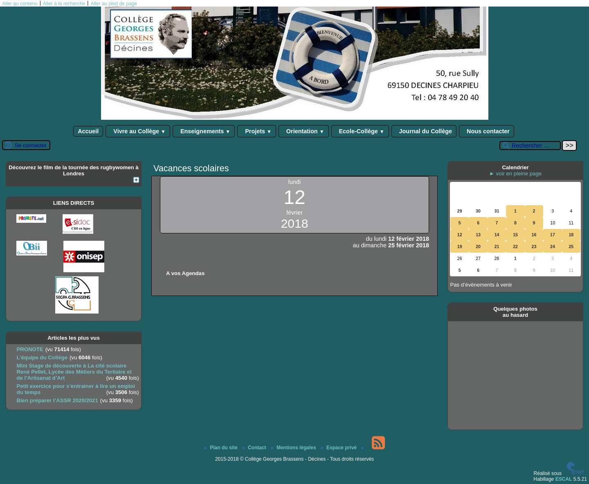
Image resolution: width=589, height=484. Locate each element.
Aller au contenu (20, 4)
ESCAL (563, 479)
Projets (257, 131)
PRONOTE (29, 349)
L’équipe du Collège (41, 357)
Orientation (303, 131)
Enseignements (203, 131)
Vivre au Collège (138, 131)
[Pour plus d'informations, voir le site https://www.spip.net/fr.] (575, 473)
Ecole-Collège (360, 131)
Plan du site (221, 447)
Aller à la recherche (64, 4)
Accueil (88, 131)
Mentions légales (294, 447)
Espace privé (339, 447)
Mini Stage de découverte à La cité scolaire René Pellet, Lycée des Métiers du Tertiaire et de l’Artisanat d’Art (73, 372)
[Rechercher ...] (530, 145)
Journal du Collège (424, 131)
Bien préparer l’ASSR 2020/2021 (57, 400)
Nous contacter (486, 131)
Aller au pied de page (113, 4)
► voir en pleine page (515, 173)
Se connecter (31, 145)
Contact (255, 447)
